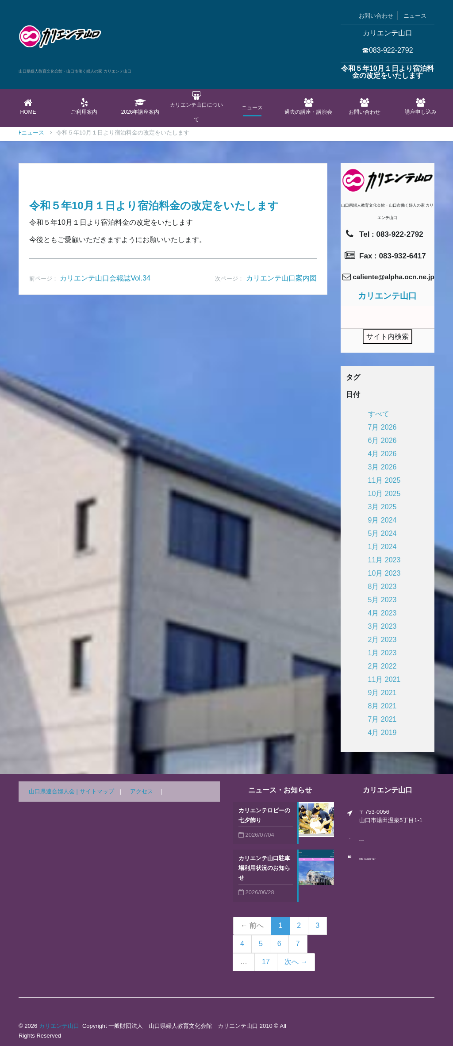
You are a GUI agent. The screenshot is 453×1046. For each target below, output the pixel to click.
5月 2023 (382, 600)
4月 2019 (382, 732)
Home (28, 106)
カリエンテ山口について (196, 107)
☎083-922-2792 (387, 50)
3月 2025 (382, 507)
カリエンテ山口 (59, 1026)
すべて (378, 414)
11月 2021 (384, 679)
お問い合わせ (376, 15)
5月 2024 (382, 533)
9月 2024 (382, 520)
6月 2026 (382, 440)
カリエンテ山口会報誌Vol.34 (105, 278)
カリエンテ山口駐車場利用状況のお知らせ (264, 868)
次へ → (295, 961)
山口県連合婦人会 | (54, 791)
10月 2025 (384, 493)
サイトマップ (97, 791)
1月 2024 (382, 546)
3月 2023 (382, 626)
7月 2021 (382, 719)
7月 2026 (382, 427)
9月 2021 (382, 692)
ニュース (414, 15)
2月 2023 (382, 639)
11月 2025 (384, 480)
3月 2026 (382, 467)
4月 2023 (382, 613)
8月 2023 (382, 586)
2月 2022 (382, 666)
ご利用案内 (84, 106)
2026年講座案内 (140, 106)
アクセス (141, 791)
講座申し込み (420, 106)
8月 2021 (382, 706)
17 (266, 961)
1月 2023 (382, 653)
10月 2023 (384, 573)
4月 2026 (382, 454)
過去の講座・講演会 (308, 106)
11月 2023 (384, 560)
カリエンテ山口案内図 (281, 278)
